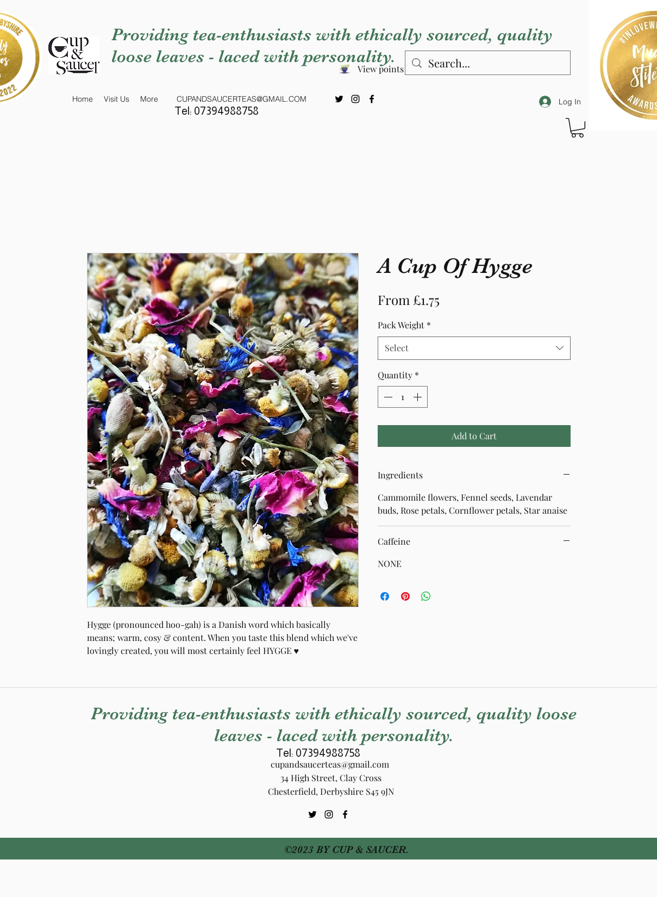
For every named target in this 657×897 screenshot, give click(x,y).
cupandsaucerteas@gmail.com (330, 764)
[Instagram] (355, 99)
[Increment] (418, 397)
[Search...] (487, 62)
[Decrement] (387, 397)
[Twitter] (339, 99)
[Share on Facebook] (384, 596)
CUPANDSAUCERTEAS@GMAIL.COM (241, 99)
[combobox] (474, 348)
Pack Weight (404, 325)
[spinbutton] (403, 397)
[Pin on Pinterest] (405, 596)
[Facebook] (371, 99)
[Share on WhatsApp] (426, 596)
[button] (577, 128)
